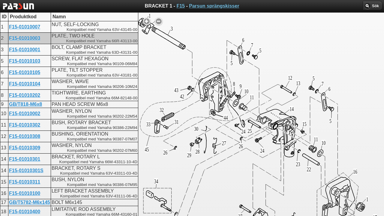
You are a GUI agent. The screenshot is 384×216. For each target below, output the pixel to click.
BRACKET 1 (172, 151)
